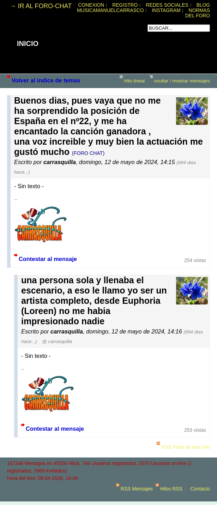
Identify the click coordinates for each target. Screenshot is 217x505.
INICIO (27, 43)
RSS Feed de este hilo (185, 447)
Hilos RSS (171, 489)
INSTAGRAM (166, 10)
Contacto (200, 489)
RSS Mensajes (137, 489)
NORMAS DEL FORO (197, 13)
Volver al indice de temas (46, 80)
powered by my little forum (108, 501)
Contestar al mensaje (48, 259)
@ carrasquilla (57, 341)
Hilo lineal (134, 80)
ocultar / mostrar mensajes (182, 80)
